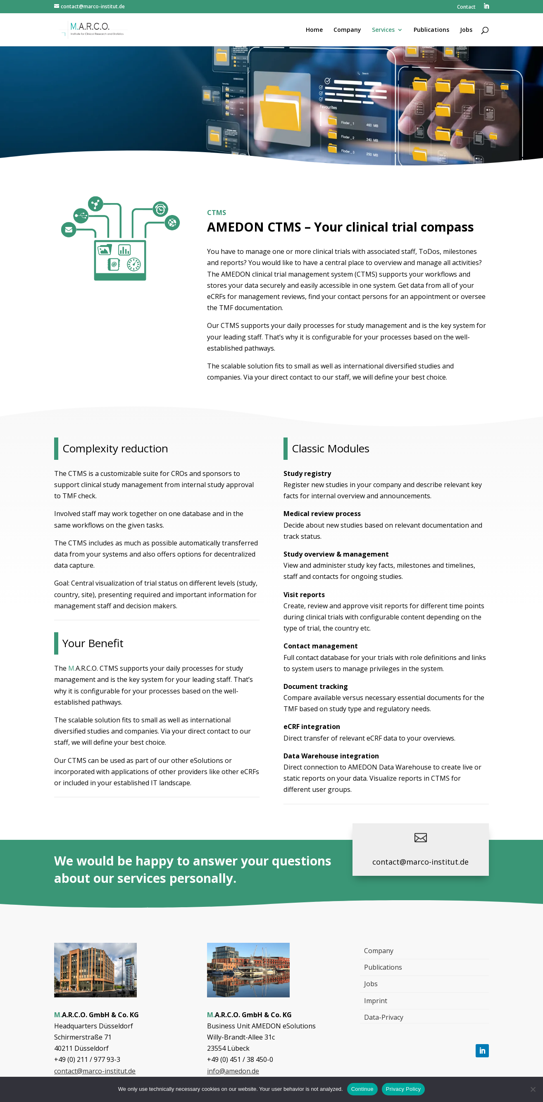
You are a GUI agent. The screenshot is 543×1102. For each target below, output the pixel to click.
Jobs (371, 983)
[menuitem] (486, 8)
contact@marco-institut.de (420, 862)
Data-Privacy (383, 1017)
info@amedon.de (233, 1071)
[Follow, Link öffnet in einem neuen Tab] (482, 1050)
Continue (362, 1089)
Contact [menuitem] (466, 7)
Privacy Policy (403, 1089)
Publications (383, 967)
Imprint (375, 1000)
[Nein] (533, 1089)
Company (378, 950)
